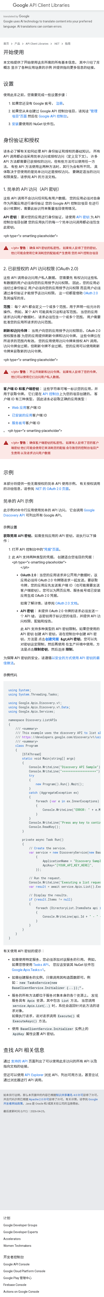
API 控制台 (51, 394)
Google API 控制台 (53, 116)
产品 (17, 43)
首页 (6, 43)
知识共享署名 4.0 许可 (69, 1095)
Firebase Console (14, 1285)
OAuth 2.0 (91, 293)
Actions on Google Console (21, 1291)
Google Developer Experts (20, 1232)
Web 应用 (19, 408)
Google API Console (16, 1264)
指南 (68, 43)
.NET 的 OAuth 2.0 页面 (52, 489)
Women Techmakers (17, 1245)
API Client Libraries (41, 5)
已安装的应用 (22, 415)
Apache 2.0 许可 (39, 1099)
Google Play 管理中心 (17, 1278)
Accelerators (12, 1239)
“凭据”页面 (51, 549)
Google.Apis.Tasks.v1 (28, 970)
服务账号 (19, 423)
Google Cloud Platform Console (24, 1271)
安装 (15, 124)
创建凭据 (52, 639)
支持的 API (19, 1061)
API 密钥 (83, 217)
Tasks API (41, 965)
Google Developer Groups (20, 1225)
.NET (56, 43)
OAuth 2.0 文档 (66, 603)
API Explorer (34, 1075)
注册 (59, 103)
